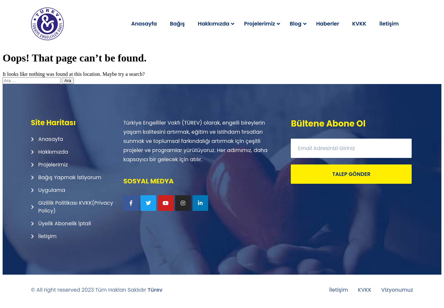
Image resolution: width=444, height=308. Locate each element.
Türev (155, 290)
